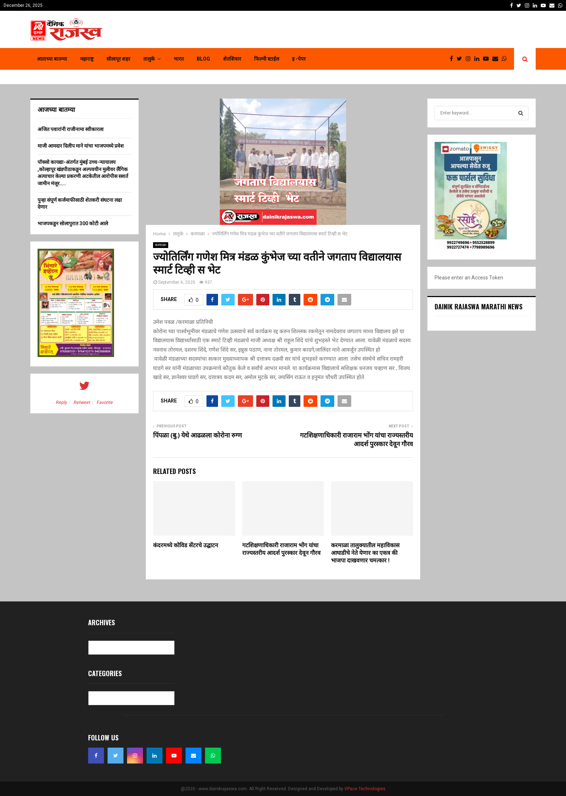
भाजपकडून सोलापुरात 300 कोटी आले (73, 223)
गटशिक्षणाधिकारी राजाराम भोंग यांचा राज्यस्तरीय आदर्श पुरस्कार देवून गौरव (356, 440)
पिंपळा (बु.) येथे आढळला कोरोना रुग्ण (197, 435)
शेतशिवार (232, 59)
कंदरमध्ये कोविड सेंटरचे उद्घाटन (185, 546)
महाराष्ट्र (86, 59)
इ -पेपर (299, 59)
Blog (203, 59)
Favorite (105, 402)
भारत (179, 59)
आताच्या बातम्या (52, 59)
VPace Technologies (365, 788)
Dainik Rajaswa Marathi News (478, 306)
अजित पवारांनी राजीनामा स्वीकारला (71, 129)
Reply (61, 402)
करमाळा (160, 245)
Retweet (82, 402)
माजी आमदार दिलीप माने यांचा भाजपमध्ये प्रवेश (81, 146)
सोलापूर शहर (118, 59)
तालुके (149, 59)
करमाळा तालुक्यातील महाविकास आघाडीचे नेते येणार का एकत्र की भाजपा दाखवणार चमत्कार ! (365, 553)
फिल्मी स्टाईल (266, 59)
